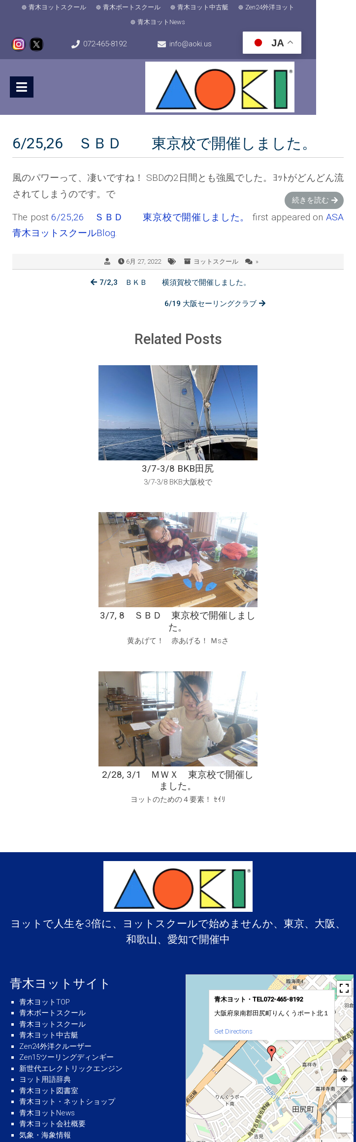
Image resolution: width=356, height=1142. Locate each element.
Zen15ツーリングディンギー (66, 889)
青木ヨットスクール (77, 7)
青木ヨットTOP (44, 834)
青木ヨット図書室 (48, 922)
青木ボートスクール (152, 7)
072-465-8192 (118, 43)
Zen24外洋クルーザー (55, 878)
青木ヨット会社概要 (52, 956)
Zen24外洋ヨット (290, 7)
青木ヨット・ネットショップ (67, 934)
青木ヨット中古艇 (223, 7)
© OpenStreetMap (339, 974)
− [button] (344, 957)
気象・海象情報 (45, 967)
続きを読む (310, 199)
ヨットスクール (216, 261)
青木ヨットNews (181, 22)
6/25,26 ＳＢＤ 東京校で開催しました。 (150, 216)
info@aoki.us (217, 43)
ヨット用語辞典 (45, 911)
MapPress (311, 974)
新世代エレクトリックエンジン (71, 900)
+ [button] (344, 942)
